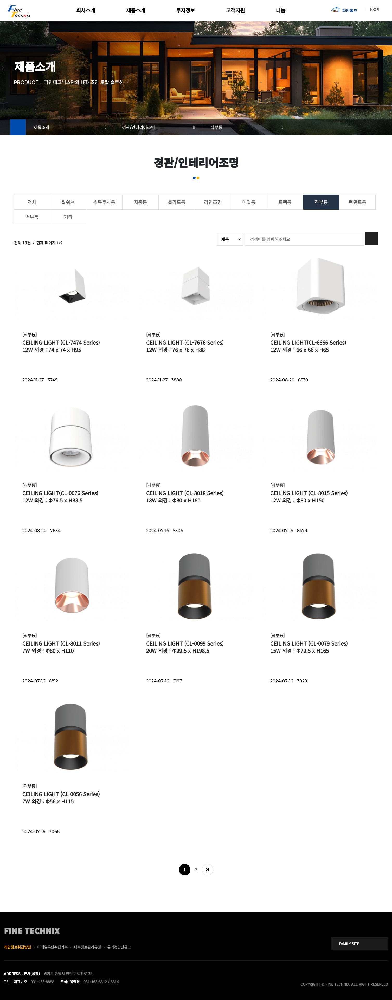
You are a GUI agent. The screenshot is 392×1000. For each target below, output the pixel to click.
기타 (68, 216)
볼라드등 (176, 202)
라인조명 (213, 202)
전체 (32, 202)
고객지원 (235, 10)
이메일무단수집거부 (52, 947)
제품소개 (135, 10)
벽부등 (31, 216)
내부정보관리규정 (87, 947)
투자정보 (185, 10)
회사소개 (85, 10)
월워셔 (68, 202)
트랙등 (285, 202)
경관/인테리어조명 (138, 127)
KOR (374, 9)
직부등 (216, 127)
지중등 (140, 202)
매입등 (248, 202)
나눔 (280, 10)
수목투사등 (104, 202)
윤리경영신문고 (119, 947)
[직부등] (29, 334)
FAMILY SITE (349, 943)
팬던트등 (357, 202)
